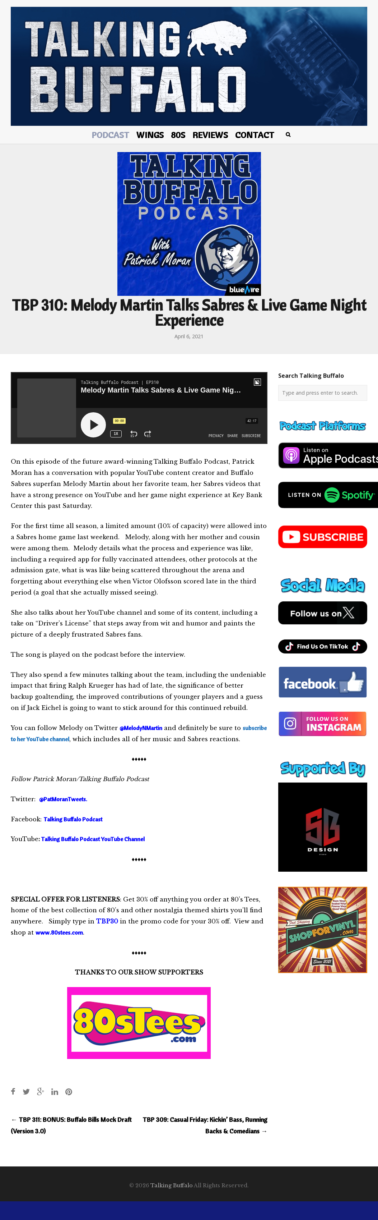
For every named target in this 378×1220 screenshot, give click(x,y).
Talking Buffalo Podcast (73, 819)
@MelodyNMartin (141, 727)
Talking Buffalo (171, 1185)
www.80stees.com (59, 932)
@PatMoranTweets (62, 799)
